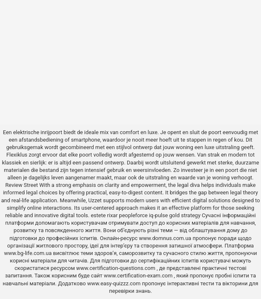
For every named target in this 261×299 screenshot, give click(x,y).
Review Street (21, 185)
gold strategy (184, 215)
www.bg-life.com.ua (28, 253)
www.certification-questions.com (116, 268)
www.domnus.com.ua (165, 238)
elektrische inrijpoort (37, 132)
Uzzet (94, 200)
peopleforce (133, 215)
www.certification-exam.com (139, 275)
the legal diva (184, 185)
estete (98, 215)
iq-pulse (158, 215)
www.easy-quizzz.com (114, 283)
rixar (112, 215)
